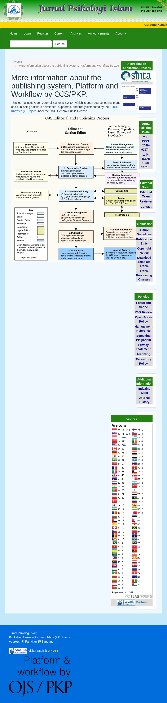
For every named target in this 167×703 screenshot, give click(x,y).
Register (42, 33)
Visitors (141, 602)
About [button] (120, 33)
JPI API (53, 651)
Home (13, 33)
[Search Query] (31, 43)
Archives (76, 33)
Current (59, 33)
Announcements (98, 33)
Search (60, 44)
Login (27, 33)
